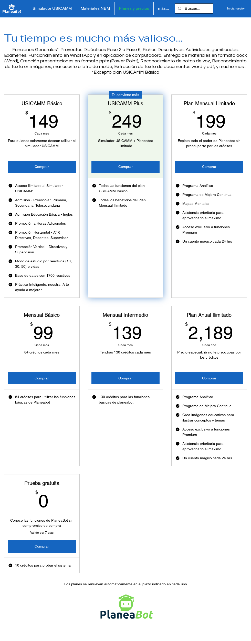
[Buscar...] (193, 8)
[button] (95, 8)
